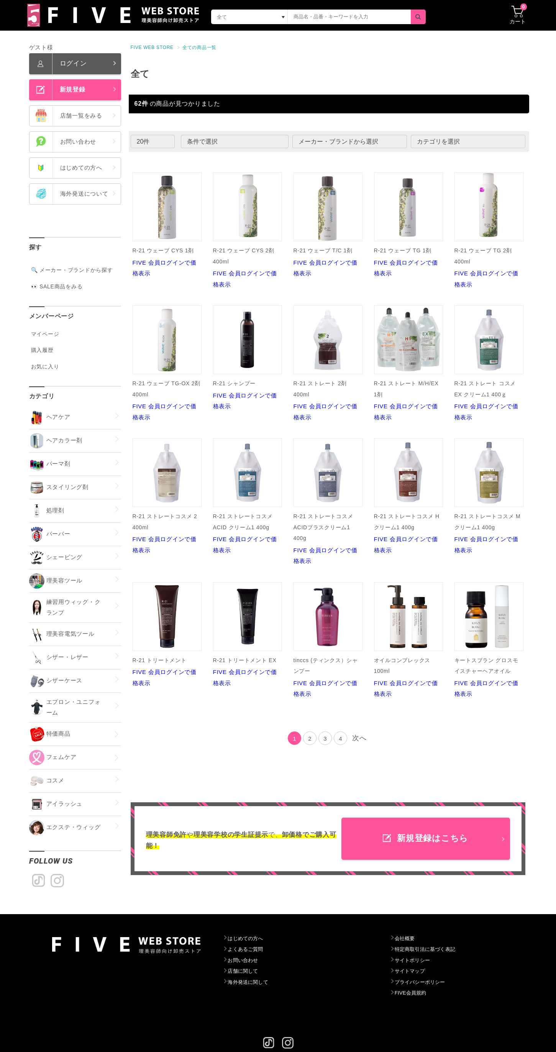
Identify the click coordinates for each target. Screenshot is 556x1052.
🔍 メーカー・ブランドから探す (72, 270)
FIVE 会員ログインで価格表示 (167, 224)
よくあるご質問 (247, 949)
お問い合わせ (245, 960)
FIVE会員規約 (412, 993)
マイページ (45, 334)
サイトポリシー (414, 960)
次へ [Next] (359, 738)
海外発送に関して (250, 982)
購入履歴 (42, 350)
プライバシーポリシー (423, 982)
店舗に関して (245, 971)
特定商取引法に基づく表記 (429, 949)
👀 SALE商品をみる (57, 286)
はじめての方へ (247, 939)
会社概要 (406, 939)
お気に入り (45, 366)
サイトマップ (412, 971)
